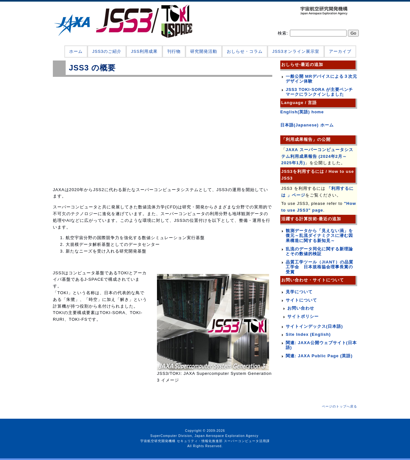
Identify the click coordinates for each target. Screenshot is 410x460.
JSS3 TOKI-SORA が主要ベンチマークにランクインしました (319, 92)
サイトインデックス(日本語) (314, 326)
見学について (299, 291)
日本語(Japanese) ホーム (307, 125)
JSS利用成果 (144, 51)
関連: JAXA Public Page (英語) (319, 355)
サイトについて (301, 300)
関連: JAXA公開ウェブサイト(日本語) (321, 345)
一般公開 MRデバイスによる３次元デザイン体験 (321, 79)
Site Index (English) (308, 334)
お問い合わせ (300, 308)
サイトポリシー (303, 316)
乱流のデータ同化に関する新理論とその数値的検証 (319, 251)
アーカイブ (340, 51)
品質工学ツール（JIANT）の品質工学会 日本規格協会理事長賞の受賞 (319, 267)
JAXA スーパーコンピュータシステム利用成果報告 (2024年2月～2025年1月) (317, 156)
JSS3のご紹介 (106, 51)
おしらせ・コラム (245, 51)
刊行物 (174, 51)
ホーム (76, 51)
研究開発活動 (203, 51)
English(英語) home (302, 111)
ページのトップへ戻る (339, 406)
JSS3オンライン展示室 (295, 51)
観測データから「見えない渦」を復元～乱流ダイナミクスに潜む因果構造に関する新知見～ (319, 235)
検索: (284, 33)
